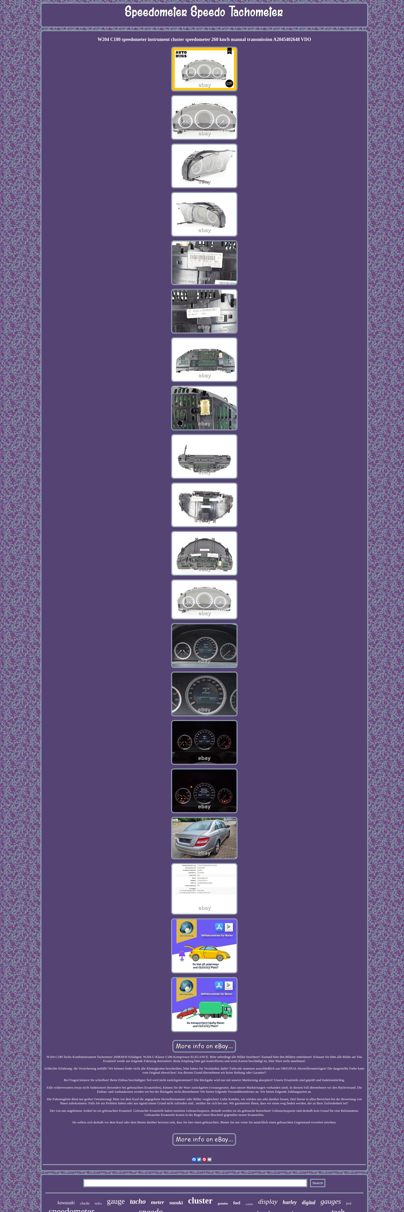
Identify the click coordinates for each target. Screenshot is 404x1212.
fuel (236, 1202)
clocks (84, 1203)
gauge (116, 1201)
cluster (200, 1200)
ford (348, 1203)
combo (249, 1204)
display (267, 1201)
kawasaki (66, 1202)
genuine (223, 1203)
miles (98, 1203)
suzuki (176, 1202)
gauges (331, 1201)
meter (157, 1202)
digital (308, 1202)
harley (290, 1202)
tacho (138, 1201)
